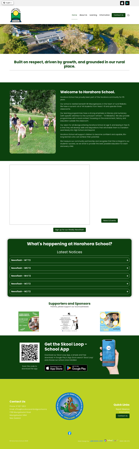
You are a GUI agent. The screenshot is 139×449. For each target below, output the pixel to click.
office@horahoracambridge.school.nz (31, 409)
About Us (83, 15)
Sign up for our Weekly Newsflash (69, 230)
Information (105, 15)
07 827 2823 (21, 406)
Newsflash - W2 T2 (21, 291)
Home (74, 15)
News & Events (109, 220)
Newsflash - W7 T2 (21, 260)
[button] (7, 3)
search (128, 15)
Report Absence (123, 409)
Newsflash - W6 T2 (21, 268)
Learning (93, 15)
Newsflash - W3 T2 (21, 283)
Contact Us (118, 15)
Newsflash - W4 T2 (21, 275)
